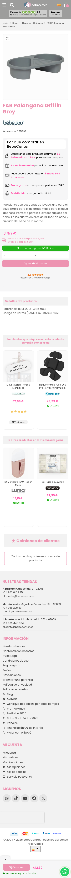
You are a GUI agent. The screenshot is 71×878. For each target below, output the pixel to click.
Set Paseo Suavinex (53, 481)
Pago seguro (11, 665)
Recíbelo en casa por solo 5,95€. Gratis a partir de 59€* (26, 240)
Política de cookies (15, 689)
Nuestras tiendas (14, 646)
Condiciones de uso (16, 661)
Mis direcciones (13, 762)
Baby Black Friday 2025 (20, 718)
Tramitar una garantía (18, 680)
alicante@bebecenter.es (18, 627)
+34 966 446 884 (13, 623)
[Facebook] (34, 798)
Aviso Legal (10, 656)
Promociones (14, 709)
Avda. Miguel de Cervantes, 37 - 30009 (32, 604)
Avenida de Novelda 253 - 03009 (29, 619)
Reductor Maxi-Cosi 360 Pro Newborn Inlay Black (52, 386)
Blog (8, 694)
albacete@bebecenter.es (18, 596)
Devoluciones (12, 675)
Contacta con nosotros (18, 651)
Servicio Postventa (17, 777)
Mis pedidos (10, 757)
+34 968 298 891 (12, 607)
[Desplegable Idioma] (59, 5)
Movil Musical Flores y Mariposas (18, 386)
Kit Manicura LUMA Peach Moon (18, 483)
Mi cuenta (9, 753)
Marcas (55, 13)
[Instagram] (7, 798)
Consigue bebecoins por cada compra (31, 704)
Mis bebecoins (14, 772)
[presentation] (22, 817)
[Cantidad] (35, 255)
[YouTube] (25, 798)
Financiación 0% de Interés (23, 728)
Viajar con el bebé (17, 733)
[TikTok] (16, 798)
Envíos (7, 670)
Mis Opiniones (14, 767)
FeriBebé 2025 (14, 713)
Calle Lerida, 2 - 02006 (23, 588)
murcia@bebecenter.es (17, 611)
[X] (43, 798)
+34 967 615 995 (13, 592)
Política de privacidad (17, 685)
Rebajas (10, 723)
